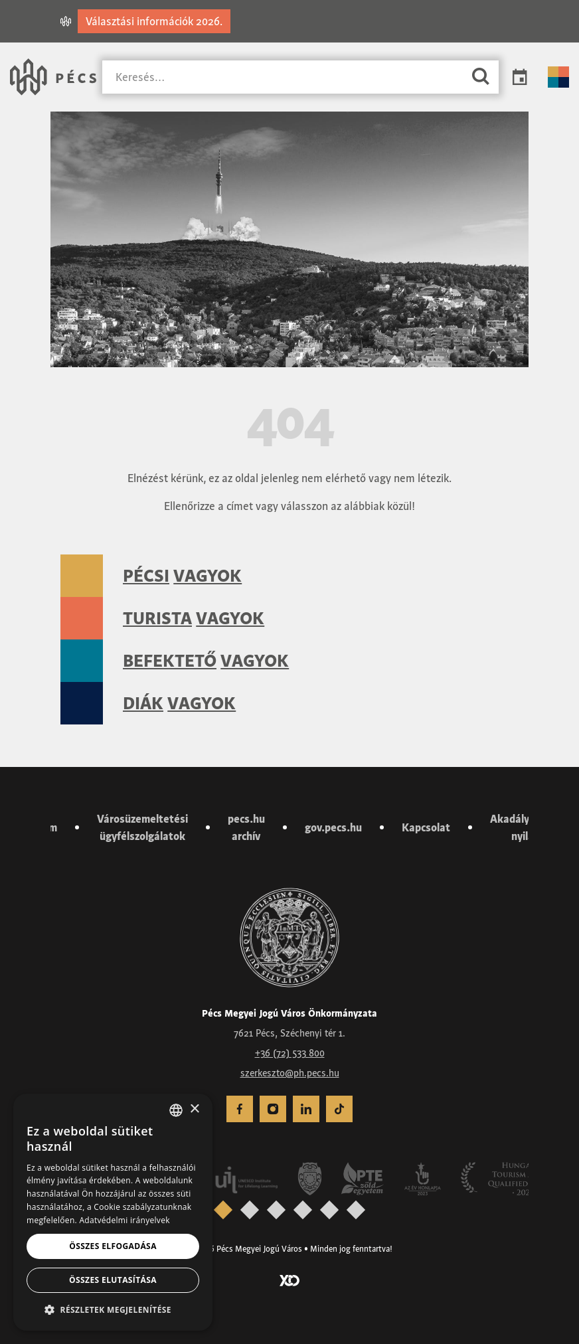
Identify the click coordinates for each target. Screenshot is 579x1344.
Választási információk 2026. (154, 21)
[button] (113, 1309)
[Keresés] (282, 77)
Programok (520, 77)
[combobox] (176, 1110)
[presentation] (223, 1209)
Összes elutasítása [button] (113, 1280)
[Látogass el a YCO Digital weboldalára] (289, 1280)
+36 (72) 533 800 (290, 1053)
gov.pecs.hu (333, 827)
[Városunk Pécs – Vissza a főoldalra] (53, 77)
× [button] (194, 1109)
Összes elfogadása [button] (113, 1246)
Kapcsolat (426, 827)
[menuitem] (239, 1109)
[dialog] (112, 1212)
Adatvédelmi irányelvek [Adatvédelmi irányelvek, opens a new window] (124, 1220)
